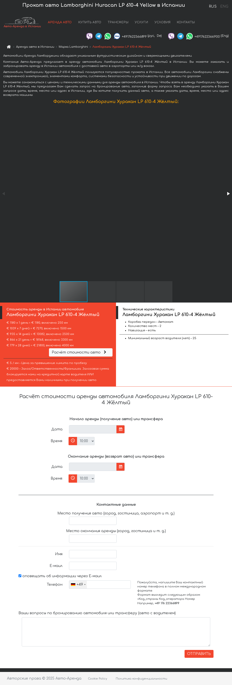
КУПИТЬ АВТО (89, 22)
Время (56, 441)
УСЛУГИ (141, 22)
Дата (56, 429)
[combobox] (78, 585)
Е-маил (56, 566)
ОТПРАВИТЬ (199, 654)
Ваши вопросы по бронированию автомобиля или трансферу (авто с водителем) (97, 613)
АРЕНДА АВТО (60, 22)
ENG (224, 6)
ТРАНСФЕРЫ (118, 22)
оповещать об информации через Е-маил (60, 576)
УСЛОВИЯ (162, 22)
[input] (93, 429)
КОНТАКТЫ (186, 22)
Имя (58, 554)
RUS (213, 6)
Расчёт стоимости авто (80, 352)
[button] (228, 193)
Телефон (54, 585)
